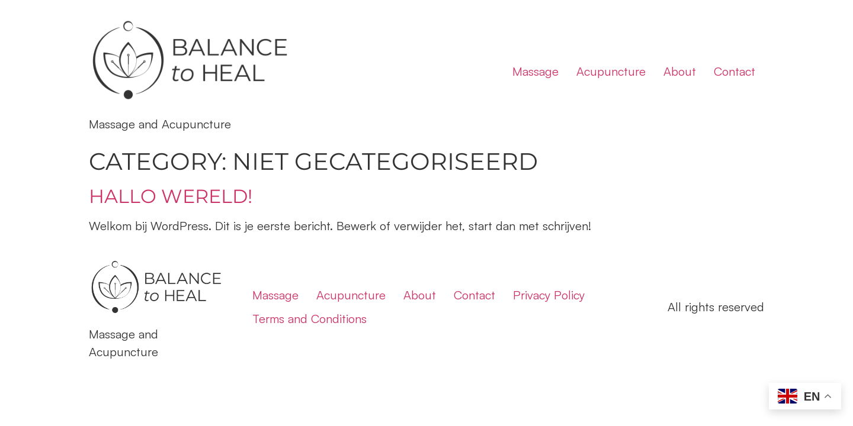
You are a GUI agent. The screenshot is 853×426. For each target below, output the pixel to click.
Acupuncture (611, 71)
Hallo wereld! (170, 196)
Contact (734, 71)
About (679, 71)
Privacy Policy (549, 295)
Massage (535, 71)
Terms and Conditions (309, 318)
